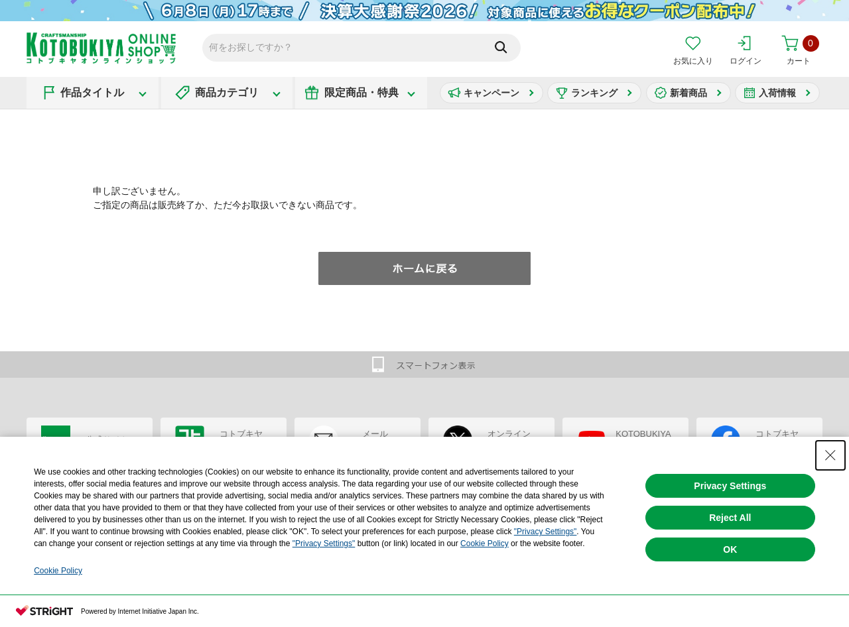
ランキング (594, 92)
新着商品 (688, 92)
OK (730, 549)
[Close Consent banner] (830, 455)
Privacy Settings (730, 486)
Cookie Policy (484, 543)
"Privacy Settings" (545, 531)
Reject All (730, 517)
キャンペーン (491, 92)
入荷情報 (777, 92)
